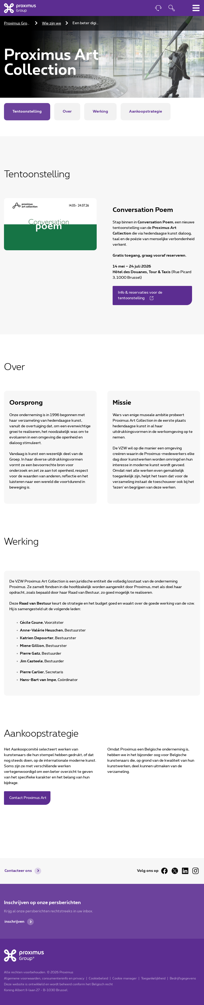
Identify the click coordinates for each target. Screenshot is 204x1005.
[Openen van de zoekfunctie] (171, 8)
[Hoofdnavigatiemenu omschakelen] (196, 8)
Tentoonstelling (27, 111)
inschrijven (14, 922)
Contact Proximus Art (27, 798)
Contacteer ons (18, 871)
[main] (102, 418)
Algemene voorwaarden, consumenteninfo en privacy (44, 978)
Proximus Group (17, 23)
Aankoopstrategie (145, 111)
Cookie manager (124, 978)
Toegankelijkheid (153, 978)
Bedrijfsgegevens (183, 978)
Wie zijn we (51, 23)
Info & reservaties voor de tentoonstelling (140, 295)
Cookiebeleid (98, 978)
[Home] (20, 8)
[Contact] (158, 8)
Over (67, 111)
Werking (100, 111)
